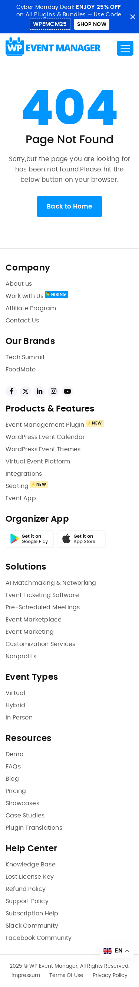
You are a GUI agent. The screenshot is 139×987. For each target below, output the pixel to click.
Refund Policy (26, 889)
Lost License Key (30, 877)
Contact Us (22, 321)
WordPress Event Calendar (45, 437)
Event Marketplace (34, 620)
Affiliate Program (31, 308)
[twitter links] (25, 391)
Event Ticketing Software (42, 595)
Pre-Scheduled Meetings (43, 607)
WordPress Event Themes (43, 449)
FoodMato (21, 370)
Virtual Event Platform (38, 462)
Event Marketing (30, 632)
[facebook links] (11, 391)
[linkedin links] (39, 391)
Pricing (16, 791)
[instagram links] (53, 391)
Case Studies (25, 816)
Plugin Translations (34, 828)
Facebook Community (39, 938)
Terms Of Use (66, 975)
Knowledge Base (31, 865)
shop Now (91, 24)
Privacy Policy (110, 975)
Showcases (22, 803)
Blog (12, 779)
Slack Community (32, 926)
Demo (14, 754)
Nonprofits (21, 656)
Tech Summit (25, 357)
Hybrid (15, 705)
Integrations (24, 474)
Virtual (15, 693)
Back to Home (69, 206)
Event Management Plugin (45, 425)
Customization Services (40, 644)
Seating (17, 486)
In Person (19, 718)
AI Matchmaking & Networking (51, 583)
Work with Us (24, 296)
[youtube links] (67, 391)
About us (19, 284)
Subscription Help (32, 913)
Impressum (25, 975)
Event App (21, 498)
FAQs (13, 767)
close (132, 17)
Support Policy (27, 901)
